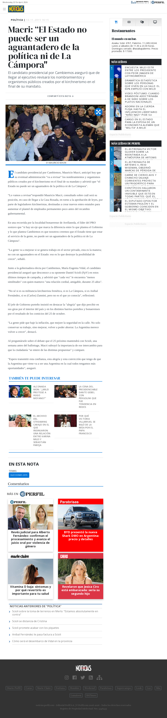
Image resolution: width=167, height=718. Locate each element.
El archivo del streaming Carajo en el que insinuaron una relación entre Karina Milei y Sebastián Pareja (41, 430)
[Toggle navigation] (5, 9)
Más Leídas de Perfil (125, 144)
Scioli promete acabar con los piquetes (35, 628)
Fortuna (60, 688)
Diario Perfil (14, 688)
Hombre (74, 688)
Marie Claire (44, 688)
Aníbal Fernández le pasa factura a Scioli (36, 634)
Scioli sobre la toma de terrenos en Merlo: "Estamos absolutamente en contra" (55, 612)
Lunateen (76, 695)
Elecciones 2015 (19, 475)
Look (139, 688)
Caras (29, 688)
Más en (25, 494)
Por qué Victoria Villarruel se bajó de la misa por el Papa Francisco (87, 424)
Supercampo (124, 688)
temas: (13, 470)
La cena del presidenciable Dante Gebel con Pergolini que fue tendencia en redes (88, 396)
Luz (149, 688)
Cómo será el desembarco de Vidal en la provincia (42, 641)
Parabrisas (106, 688)
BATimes (91, 695)
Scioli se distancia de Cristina (29, 621)
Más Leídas (119, 62)
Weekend (89, 688)
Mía (158, 688)
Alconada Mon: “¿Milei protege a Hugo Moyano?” (41, 392)
